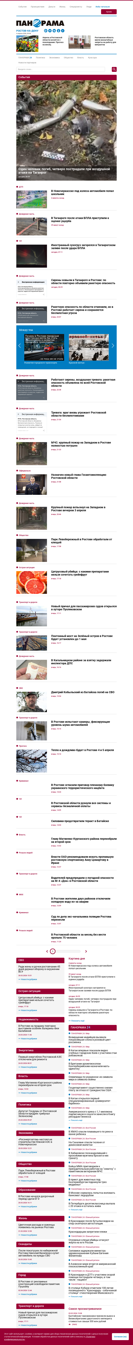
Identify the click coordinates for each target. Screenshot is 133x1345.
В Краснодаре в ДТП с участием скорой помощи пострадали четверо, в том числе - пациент (92, 1117)
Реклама (36, 1287)
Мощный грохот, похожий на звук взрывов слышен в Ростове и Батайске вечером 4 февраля (91, 1217)
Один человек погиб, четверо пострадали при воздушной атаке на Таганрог (64, 170)
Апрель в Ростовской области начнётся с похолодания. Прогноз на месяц (53, 41)
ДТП (21, 187)
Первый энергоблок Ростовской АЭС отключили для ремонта (40, 897)
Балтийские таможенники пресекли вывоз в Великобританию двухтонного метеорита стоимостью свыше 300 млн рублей (92, 1158)
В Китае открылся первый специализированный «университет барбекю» (89, 940)
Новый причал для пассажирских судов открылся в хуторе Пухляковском (37, 1155)
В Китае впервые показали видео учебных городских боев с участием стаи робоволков (93, 892)
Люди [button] (88, 7)
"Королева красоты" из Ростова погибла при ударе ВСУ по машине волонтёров (92, 1173)
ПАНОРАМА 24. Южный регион (85, 1057)
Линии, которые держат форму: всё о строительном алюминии (88, 1270)
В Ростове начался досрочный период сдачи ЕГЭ (36, 1037)
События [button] (22, 7)
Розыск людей (25, 692)
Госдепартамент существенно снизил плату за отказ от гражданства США (91, 928)
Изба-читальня (103, 7)
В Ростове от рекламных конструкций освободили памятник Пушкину (39, 1124)
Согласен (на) (120, 1337)
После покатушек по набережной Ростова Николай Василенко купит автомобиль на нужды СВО (38, 1093)
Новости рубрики (27, 819)
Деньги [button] (52, 7)
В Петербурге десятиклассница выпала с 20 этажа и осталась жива (92, 1044)
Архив (109, 12)
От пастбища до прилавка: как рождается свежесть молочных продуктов (91, 1245)
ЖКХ (21, 734)
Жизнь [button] (62, 7)
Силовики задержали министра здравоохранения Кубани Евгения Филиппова (88, 1093)
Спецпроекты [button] (76, 7)
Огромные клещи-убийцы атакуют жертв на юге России (89, 1081)
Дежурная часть (26, 214)
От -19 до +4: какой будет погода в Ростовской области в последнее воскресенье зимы (87, 1201)
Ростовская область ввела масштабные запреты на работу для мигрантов (105, 41)
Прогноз (23, 603)
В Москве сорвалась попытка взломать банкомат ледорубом (92, 1033)
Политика (40, 57)
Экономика (54, 57)
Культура (92, 57)
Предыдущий (46, 791)
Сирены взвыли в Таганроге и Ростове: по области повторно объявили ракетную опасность (90, 852)
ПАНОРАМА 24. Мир (80, 873)
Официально (25, 435)
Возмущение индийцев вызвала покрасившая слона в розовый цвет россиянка (90, 879)
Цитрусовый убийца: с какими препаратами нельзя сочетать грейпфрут (36, 839)
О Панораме (22, 1287)
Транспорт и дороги (28, 513)
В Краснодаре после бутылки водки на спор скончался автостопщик (91, 1062)
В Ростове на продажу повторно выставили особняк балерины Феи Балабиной (38, 868)
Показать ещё (76, 860)
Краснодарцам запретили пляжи (88, 1071)
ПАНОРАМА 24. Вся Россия (83, 967)
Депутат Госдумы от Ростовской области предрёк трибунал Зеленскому (37, 953)
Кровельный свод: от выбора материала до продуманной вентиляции (91, 1253)
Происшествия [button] (37, 7)
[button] (25, 57)
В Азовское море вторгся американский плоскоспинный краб (92, 1104)
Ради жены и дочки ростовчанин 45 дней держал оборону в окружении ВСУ (39, 809)
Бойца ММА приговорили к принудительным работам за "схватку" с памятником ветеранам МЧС (92, 1008)
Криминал (23, 621)
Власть (80, 57)
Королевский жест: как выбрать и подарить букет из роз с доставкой (92, 1262)
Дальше (86, 791)
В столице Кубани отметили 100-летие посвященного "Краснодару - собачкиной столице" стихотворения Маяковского (93, 1130)
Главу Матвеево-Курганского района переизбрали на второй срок (40, 923)
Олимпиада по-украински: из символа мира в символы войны (91, 917)
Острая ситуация (27, 492)
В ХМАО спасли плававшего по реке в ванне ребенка (91, 972)
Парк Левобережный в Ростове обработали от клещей (36, 1011)
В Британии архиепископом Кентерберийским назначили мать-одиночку (89, 906)
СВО (21, 570)
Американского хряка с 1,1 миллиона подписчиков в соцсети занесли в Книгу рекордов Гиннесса (92, 954)
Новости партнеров (27, 63)
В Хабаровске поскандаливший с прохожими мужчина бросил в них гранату (88, 995)
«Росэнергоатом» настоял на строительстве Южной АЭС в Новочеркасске (35, 981)
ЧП (20, 241)
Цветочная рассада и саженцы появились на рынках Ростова (36, 1065)
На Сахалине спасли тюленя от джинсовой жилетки (87, 983)
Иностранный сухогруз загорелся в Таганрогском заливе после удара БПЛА (90, 828)
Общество (68, 57)
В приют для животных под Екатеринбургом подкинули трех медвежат (88, 1021)
